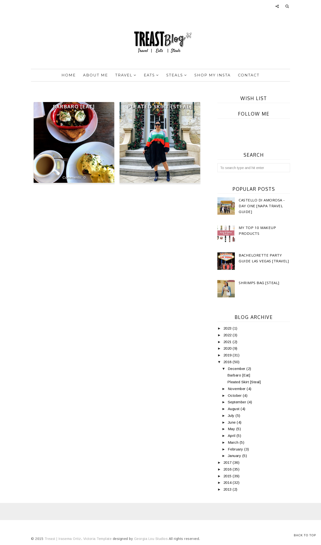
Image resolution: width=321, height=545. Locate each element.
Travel (126, 75)
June (232, 422)
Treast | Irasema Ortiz (63, 539)
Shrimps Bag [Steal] (259, 282)
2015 (228, 476)
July (232, 415)
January (235, 456)
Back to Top (305, 535)
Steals (176, 75)
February (236, 449)
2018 (228, 362)
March (234, 442)
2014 (228, 482)
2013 (228, 489)
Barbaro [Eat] (74, 106)
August (234, 409)
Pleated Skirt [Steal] (160, 106)
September (237, 402)
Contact (249, 75)
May (232, 429)
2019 (228, 355)
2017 (228, 462)
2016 (228, 469)
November (237, 389)
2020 (228, 348)
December (237, 369)
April (232, 436)
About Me (95, 75)
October (235, 395)
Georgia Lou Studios (151, 539)
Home (68, 75)
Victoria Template (97, 539)
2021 (228, 342)
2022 (228, 335)
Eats (151, 75)
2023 (228, 328)
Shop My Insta (212, 75)
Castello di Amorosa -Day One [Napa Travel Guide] (262, 206)
